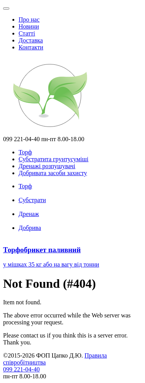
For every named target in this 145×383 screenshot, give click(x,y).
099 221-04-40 (21, 369)
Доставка (31, 40)
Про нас (29, 19)
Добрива (30, 227)
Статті (27, 33)
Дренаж (29, 214)
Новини (29, 26)
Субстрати (32, 200)
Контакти (31, 47)
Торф (25, 186)
